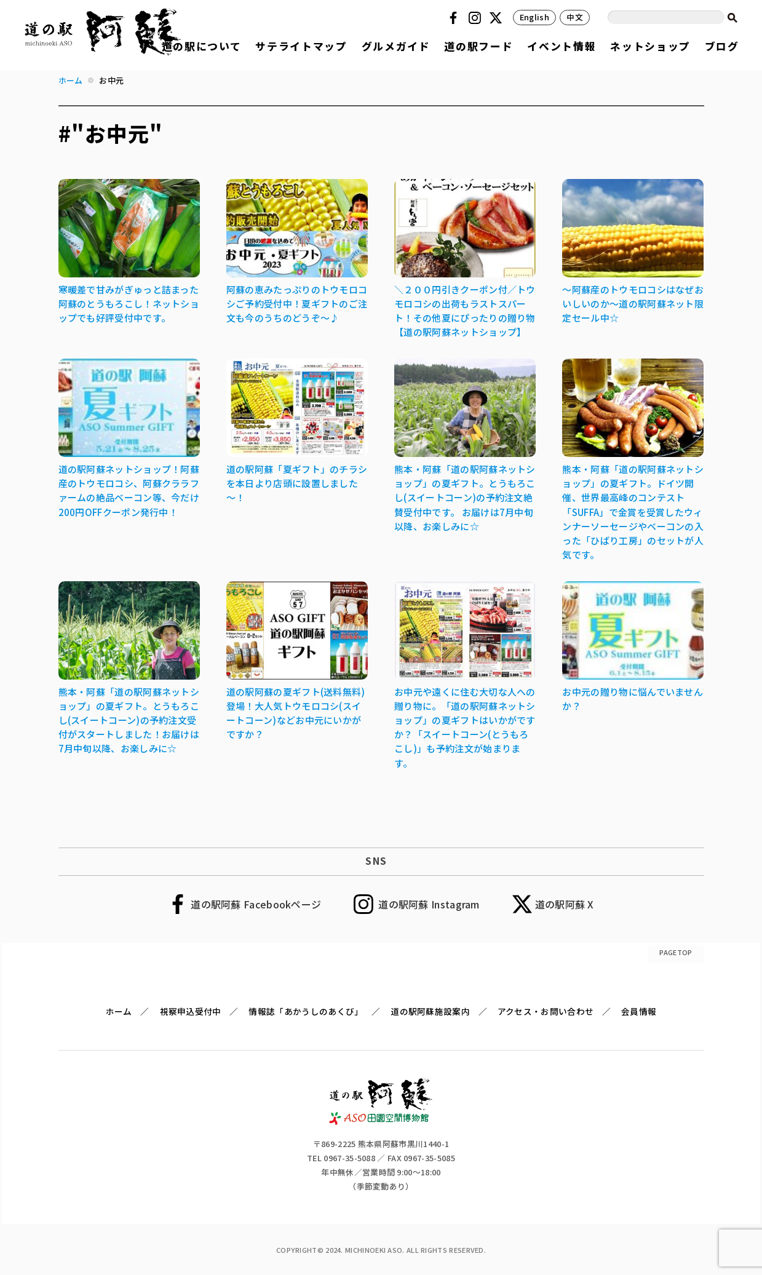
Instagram (477, 18)
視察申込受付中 (190, 1011)
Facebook (455, 18)
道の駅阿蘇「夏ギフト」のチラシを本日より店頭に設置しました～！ (297, 483)
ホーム (119, 1011)
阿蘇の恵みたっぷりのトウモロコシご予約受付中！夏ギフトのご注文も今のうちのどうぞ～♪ (297, 303)
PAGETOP (675, 952)
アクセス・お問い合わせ (545, 1011)
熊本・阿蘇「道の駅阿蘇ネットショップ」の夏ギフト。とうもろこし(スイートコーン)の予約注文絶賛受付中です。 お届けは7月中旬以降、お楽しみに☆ (465, 497)
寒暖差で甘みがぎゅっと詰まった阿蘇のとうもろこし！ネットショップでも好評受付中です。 (129, 303)
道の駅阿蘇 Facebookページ (256, 904)
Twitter (498, 18)
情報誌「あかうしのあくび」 (305, 1011)
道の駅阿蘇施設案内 (430, 1011)
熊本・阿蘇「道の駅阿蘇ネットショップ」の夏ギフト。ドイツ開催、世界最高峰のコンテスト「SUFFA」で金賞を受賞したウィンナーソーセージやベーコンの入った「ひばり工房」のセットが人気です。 (633, 512)
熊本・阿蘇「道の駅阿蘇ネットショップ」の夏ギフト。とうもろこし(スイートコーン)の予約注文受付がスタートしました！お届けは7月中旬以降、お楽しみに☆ (129, 720)
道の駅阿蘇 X (564, 904)
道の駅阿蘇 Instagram (429, 904)
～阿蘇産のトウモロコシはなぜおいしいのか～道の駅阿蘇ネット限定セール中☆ (633, 303)
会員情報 (638, 1011)
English (534, 17)
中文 (574, 17)
